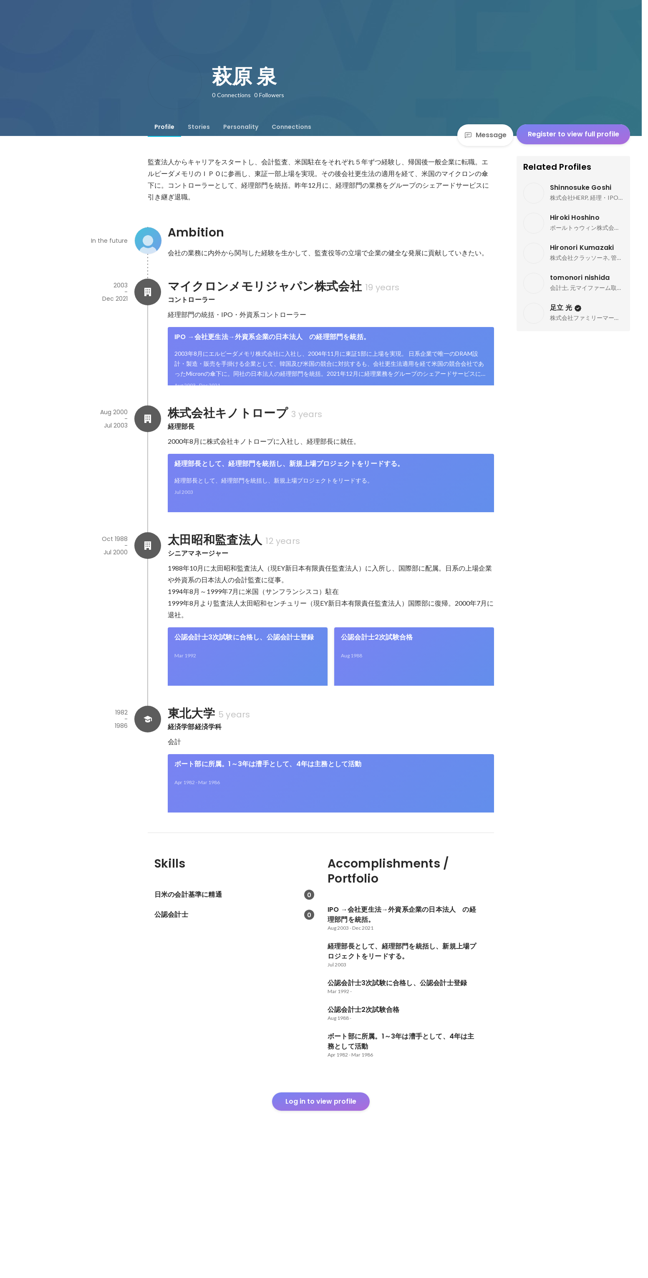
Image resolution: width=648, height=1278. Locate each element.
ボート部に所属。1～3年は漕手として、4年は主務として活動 (268, 849)
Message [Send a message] (485, 135)
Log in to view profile (320, 1215)
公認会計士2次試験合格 (377, 694)
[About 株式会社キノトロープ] (147, 447)
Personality (240, 127)
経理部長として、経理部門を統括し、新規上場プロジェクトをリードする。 (289, 492)
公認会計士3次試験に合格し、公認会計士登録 (244, 694)
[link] (331, 367)
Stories (199, 127)
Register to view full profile (573, 134)
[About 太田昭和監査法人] (147, 602)
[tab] (164, 127)
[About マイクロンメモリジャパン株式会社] (147, 292)
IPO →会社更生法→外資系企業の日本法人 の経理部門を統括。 (275, 337)
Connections (291, 127)
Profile (164, 127)
